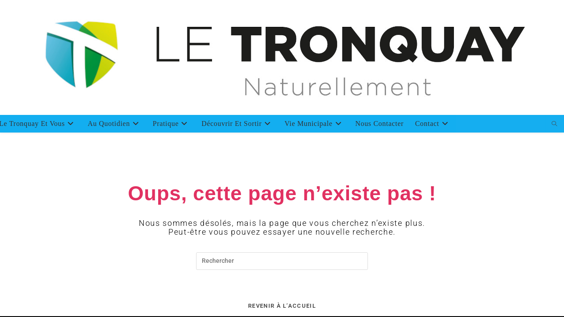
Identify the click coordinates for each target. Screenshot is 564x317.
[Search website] (555, 124)
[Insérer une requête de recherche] (282, 261)
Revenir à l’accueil (282, 305)
